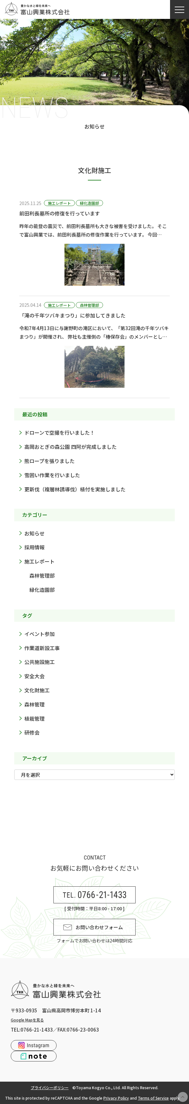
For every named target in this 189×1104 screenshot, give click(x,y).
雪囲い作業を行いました (52, 475)
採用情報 (34, 547)
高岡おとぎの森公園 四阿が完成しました (70, 446)
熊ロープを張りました (49, 461)
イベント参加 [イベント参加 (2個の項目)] (39, 634)
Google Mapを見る (27, 1019)
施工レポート (59, 203)
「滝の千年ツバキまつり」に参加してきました (72, 315)
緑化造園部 (89, 203)
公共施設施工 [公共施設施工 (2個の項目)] (39, 662)
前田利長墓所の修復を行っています (59, 213)
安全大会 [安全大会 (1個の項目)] (34, 676)
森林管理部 (89, 305)
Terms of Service (153, 1098)
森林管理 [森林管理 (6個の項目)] (34, 704)
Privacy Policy (116, 1098)
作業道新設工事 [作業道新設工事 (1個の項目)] (42, 648)
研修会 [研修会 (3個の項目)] (32, 732)
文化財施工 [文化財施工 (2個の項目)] (37, 690)
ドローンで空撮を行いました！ (59, 432)
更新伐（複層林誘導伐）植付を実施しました (74, 489)
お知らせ (34, 533)
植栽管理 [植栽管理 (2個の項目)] (34, 718)
